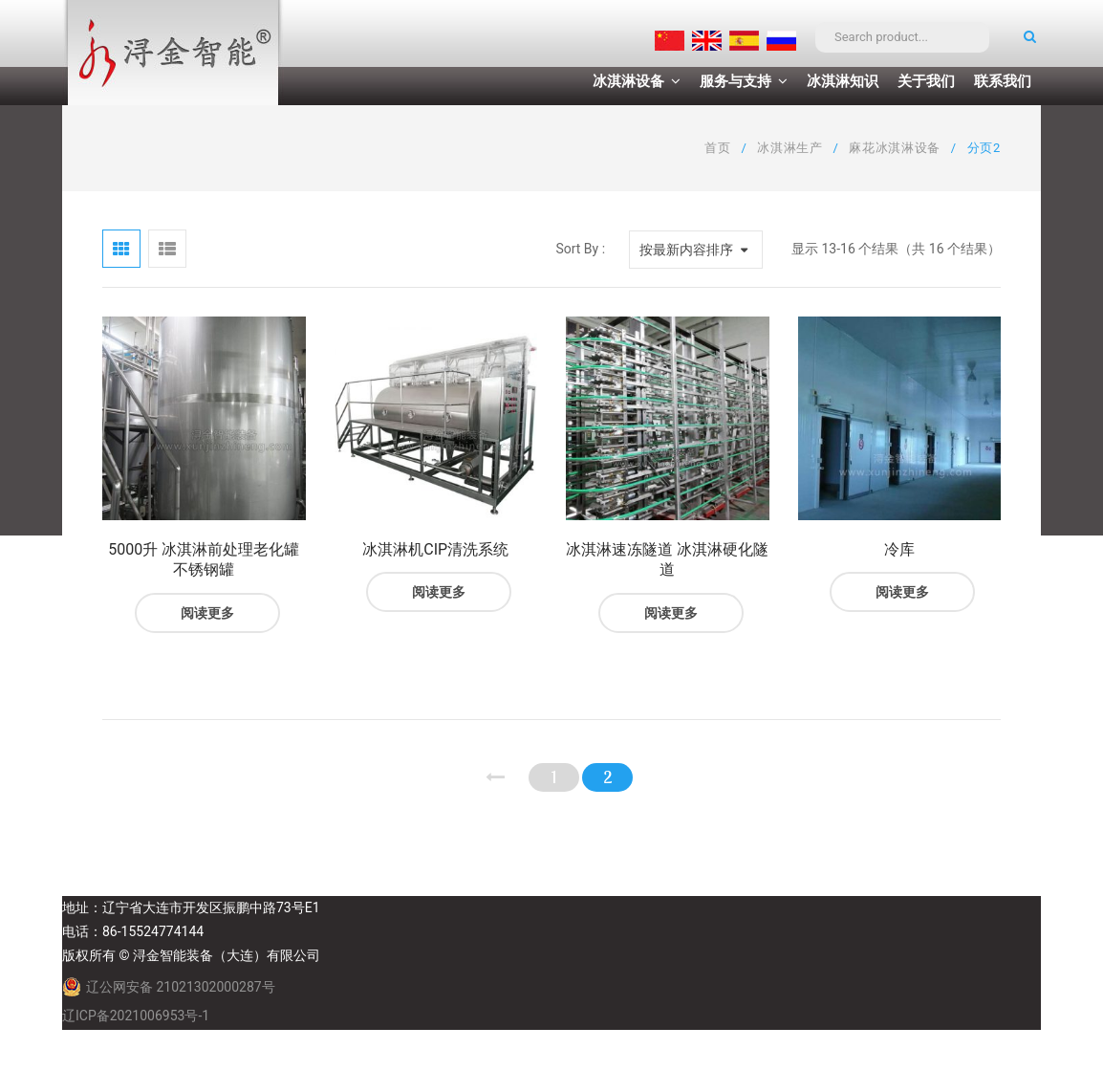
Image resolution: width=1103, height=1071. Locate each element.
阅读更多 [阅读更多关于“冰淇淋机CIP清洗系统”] (438, 592)
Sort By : (580, 248)
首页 (717, 148)
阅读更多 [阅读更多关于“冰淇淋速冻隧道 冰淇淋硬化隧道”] (671, 613)
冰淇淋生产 (789, 148)
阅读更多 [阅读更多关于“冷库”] (902, 592)
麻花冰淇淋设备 (895, 148)
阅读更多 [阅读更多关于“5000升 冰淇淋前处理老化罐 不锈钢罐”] (207, 613)
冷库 (899, 549)
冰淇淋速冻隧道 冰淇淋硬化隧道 (667, 559)
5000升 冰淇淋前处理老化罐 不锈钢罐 (203, 559)
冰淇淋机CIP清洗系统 (435, 549)
